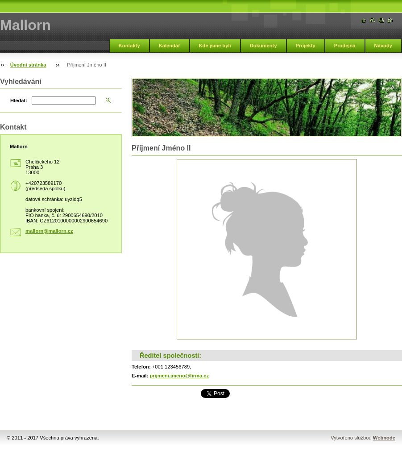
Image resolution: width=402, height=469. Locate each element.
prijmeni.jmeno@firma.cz (179, 375)
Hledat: (18, 100)
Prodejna (345, 45)
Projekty (305, 45)
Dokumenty (263, 45)
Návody (383, 45)
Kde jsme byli (215, 45)
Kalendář (169, 45)
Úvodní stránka (28, 64)
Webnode (384, 437)
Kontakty (129, 45)
